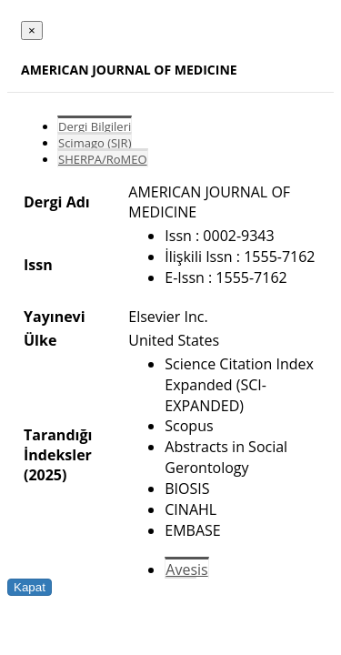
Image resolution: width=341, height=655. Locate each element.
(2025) (45, 475)
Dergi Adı (57, 202)
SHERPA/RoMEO (102, 159)
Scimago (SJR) (94, 143)
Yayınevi (54, 317)
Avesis (186, 569)
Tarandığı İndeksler (58, 445)
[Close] (32, 30)
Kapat (29, 587)
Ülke (40, 340)
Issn (38, 265)
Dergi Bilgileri (94, 126)
